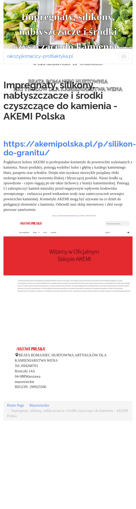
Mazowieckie (39, 405)
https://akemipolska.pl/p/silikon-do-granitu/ (69, 148)
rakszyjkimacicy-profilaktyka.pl (40, 56)
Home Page (15, 405)
